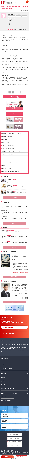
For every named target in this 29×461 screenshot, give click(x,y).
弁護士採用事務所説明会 (5, 415)
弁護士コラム (17, 393)
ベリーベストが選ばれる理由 (7, 388)
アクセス (3, 384)
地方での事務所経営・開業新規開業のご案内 (7, 426)
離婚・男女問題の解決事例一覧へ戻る (14, 96)
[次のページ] (19, 92)
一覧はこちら (14, 198)
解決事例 (2, 393)
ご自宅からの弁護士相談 (6, 400)
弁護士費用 (3, 377)
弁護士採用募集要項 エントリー (6, 421)
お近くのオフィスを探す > (14, 460)
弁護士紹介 (3, 373)
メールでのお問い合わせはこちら (14, 113)
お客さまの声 (3, 396)
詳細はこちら (14, 277)
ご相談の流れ (4, 381)
